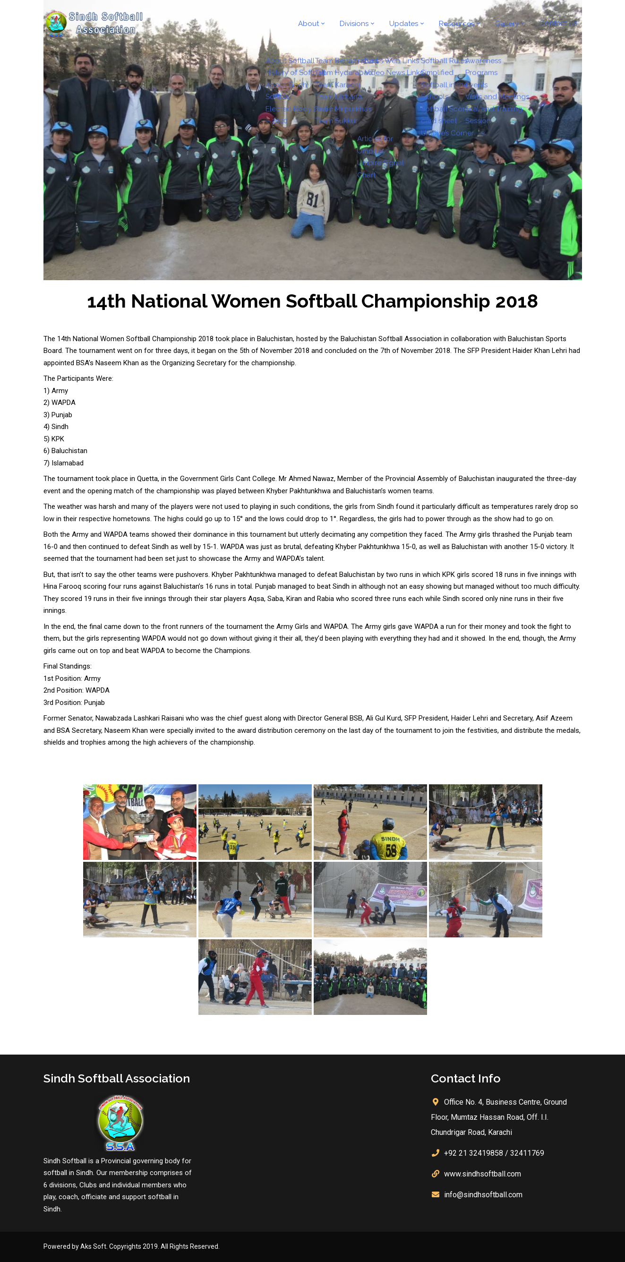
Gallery (512, 23)
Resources (463, 23)
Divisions (366, 23)
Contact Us (560, 23)
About (323, 23)
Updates (414, 23)
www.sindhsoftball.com (482, 1173)
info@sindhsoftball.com (483, 1194)
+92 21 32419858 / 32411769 (494, 1153)
